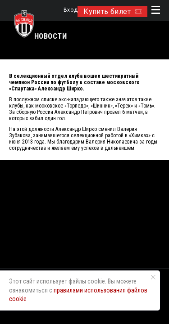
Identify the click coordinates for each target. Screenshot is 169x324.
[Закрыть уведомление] (153, 277)
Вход (71, 10)
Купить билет (112, 11)
